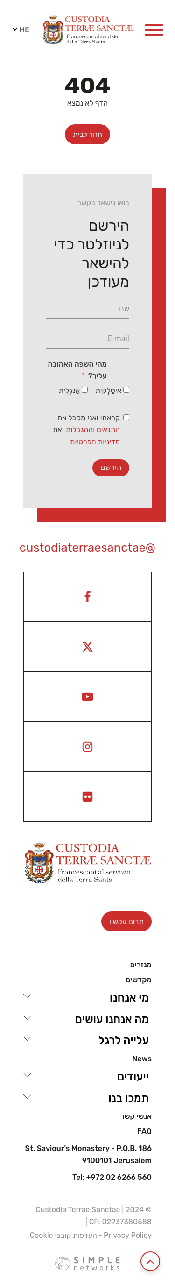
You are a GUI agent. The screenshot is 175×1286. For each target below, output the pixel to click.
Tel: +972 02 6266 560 (112, 1177)
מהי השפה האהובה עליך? (77, 370)
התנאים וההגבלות (93, 429)
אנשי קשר (136, 1116)
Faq (144, 1131)
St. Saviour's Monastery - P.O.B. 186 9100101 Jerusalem (88, 1154)
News (142, 1059)
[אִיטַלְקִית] (126, 390)
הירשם (110, 467)
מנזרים (141, 965)
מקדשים (139, 980)
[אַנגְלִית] (85, 390)
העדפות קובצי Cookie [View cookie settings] (63, 1235)
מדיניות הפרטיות (95, 441)
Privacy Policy (128, 1235)
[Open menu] (154, 30)
